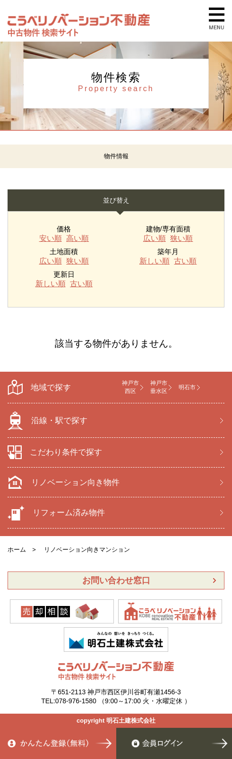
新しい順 (154, 261)
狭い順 (181, 238)
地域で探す (39, 387)
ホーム (17, 549)
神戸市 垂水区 (158, 387)
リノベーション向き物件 (64, 482)
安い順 (50, 238)
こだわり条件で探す (55, 452)
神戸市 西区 (130, 387)
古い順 (185, 261)
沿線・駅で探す (47, 420)
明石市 (187, 387)
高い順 (77, 238)
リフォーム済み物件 (56, 512)
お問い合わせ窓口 (116, 580)
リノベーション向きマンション (87, 549)
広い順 (154, 238)
